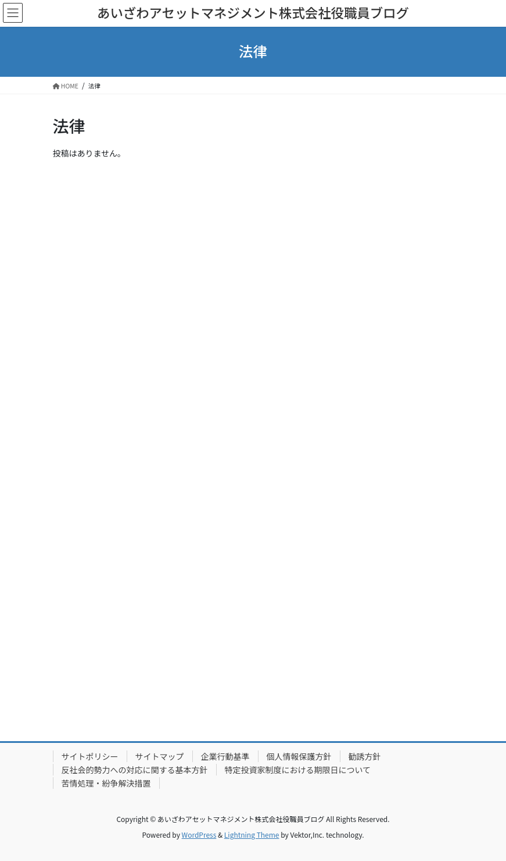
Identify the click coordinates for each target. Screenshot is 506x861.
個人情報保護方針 (299, 756)
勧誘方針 (365, 756)
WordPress (199, 834)
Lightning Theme (251, 834)
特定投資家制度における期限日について (298, 769)
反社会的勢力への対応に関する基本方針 (135, 769)
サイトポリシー (90, 756)
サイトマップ (159, 756)
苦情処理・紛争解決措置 (106, 783)
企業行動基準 (225, 756)
